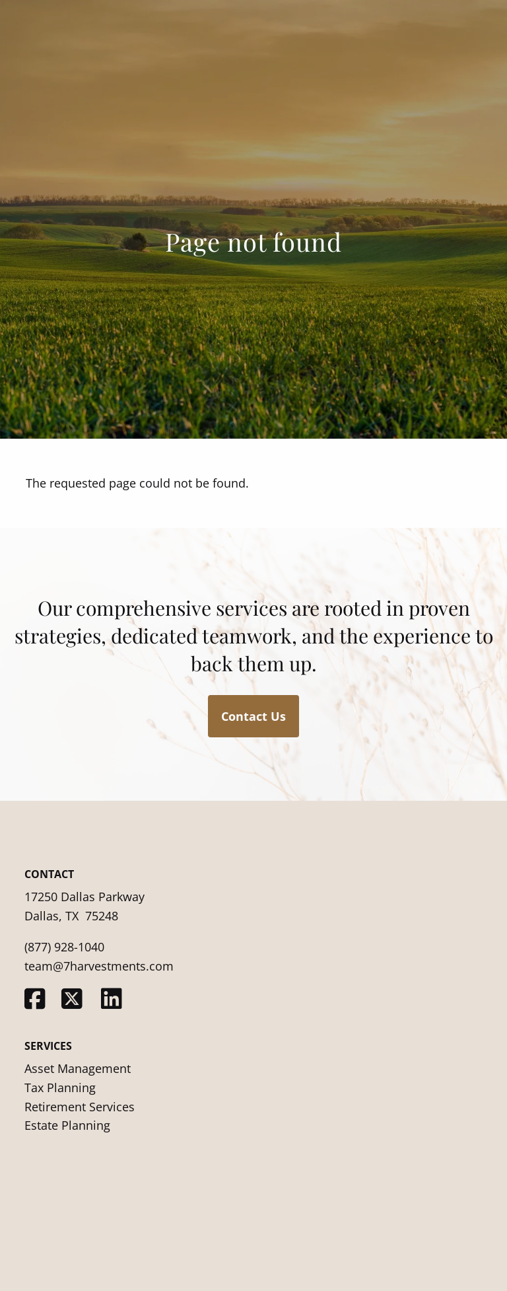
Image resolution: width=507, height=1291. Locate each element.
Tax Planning (60, 1087)
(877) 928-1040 (64, 947)
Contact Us (253, 716)
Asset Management (77, 1068)
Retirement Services (79, 1107)
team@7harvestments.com (99, 966)
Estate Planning (67, 1125)
